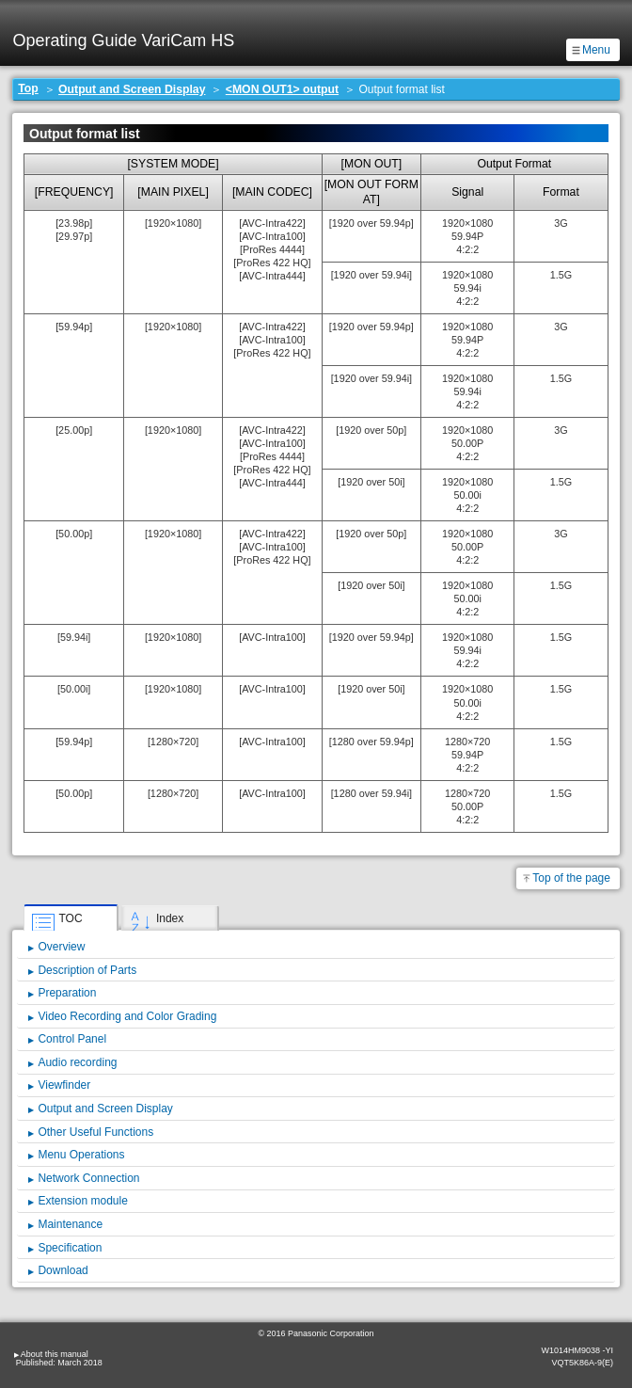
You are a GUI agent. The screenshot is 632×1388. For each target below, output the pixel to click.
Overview (61, 946)
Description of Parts (87, 970)
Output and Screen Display (131, 89)
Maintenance (70, 1224)
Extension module (82, 1200)
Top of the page (571, 878)
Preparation (67, 992)
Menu (596, 49)
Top (28, 88)
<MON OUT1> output (282, 89)
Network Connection (88, 1178)
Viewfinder (64, 1085)
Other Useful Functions (95, 1132)
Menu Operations (81, 1154)
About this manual (54, 1354)
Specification (70, 1247)
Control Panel (72, 1038)
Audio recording (77, 1062)
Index (169, 918)
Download (62, 1270)
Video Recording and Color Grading (127, 1016)
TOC (70, 918)
